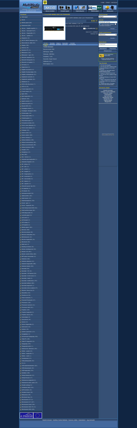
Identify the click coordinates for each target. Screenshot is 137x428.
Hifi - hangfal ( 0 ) (26, 171)
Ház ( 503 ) (24, 154)
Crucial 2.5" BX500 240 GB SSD (107, 73)
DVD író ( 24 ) (25, 86)
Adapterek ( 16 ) (26, 38)
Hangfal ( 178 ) (25, 149)
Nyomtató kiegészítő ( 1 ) (28, 285)
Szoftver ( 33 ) (25, 329)
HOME (102, 2)
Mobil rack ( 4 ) (25, 244)
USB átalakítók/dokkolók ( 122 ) (29, 365)
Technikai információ (52, 44)
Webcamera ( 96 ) (26, 394)
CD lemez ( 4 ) (25, 64)
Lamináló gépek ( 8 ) (27, 215)
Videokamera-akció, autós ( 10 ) (29, 382)
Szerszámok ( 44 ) (26, 319)
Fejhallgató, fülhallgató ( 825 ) (29, 110)
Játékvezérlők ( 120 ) (27, 195)
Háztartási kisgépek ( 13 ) (28, 161)
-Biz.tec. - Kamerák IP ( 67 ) (28, 30)
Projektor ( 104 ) (26, 309)
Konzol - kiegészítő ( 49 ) (28, 205)
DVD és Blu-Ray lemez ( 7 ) (28, 84)
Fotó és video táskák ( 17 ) (28, 127)
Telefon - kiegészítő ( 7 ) (28, 353)
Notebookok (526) (26, 25)
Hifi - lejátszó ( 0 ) (26, 181)
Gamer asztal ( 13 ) (26, 132)
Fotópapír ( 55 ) (25, 130)
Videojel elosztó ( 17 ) (27, 377)
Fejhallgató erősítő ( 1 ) (27, 108)
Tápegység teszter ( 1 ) (27, 346)
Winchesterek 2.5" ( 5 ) (27, 399)
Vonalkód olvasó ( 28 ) (27, 392)
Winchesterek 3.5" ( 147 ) (28, 402)
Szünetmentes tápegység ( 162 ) (30, 336)
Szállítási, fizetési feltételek (108, 92)
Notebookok (110, 11)
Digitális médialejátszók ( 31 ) (29, 74)
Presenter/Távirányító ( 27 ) (28, 300)
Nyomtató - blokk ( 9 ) (27, 278)
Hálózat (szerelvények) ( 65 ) (29, 144)
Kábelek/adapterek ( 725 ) (28, 200)
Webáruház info (108, 99)
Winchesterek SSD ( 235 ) (28, 409)
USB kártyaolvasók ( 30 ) (28, 368)
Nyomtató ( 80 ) (25, 268)
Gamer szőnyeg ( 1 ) (27, 137)
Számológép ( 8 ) (26, 317)
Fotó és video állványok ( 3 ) (29, 125)
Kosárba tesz (92, 28)
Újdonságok (25, 17)
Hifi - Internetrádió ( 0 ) (27, 178)
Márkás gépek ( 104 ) (27, 227)
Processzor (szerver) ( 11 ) (28, 305)
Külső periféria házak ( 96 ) (28, 210)
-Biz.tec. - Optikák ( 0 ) (27, 35)
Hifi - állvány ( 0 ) (26, 164)
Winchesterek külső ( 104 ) (28, 404)
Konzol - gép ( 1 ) (26, 203)
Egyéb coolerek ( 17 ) (27, 101)
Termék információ (45, 44)
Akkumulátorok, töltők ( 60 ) (28, 42)
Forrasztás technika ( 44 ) (28, 123)
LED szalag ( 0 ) (26, 222)
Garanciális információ (65, 44)
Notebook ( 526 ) (26, 258)
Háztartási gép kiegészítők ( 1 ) (29, 159)
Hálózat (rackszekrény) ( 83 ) (29, 142)
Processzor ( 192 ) (26, 302)
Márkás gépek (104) (27, 22)
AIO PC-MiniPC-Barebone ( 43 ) (30, 40)
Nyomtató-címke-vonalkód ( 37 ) (30, 288)
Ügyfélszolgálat (108, 100)
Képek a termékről (58, 44)
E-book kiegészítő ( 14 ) (27, 89)
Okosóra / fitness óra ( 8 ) (28, 290)
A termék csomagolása (72, 44)
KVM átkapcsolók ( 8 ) (27, 212)
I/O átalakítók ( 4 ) (26, 188)
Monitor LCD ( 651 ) (26, 251)
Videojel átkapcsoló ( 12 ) (28, 375)
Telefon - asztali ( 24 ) (27, 351)
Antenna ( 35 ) (25, 47)
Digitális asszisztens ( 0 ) (28, 69)
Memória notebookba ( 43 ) (28, 234)
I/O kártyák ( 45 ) (26, 191)
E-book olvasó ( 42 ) (27, 91)
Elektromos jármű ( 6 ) (27, 103)
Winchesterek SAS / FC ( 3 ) (29, 406)
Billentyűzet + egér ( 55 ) (28, 55)
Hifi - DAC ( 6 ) (25, 166)
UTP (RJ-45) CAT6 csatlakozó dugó (108, 66)
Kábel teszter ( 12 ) (26, 198)
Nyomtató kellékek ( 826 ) (28, 283)
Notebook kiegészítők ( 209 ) (29, 263)
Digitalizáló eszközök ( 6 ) (28, 76)
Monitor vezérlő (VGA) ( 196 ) (29, 254)
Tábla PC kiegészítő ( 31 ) (28, 341)
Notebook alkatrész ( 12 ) (28, 261)
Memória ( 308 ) (26, 229)
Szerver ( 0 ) (25, 322)
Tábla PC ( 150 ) (26, 339)
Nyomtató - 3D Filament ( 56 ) (29, 273)
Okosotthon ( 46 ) (26, 292)
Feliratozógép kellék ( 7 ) (28, 115)
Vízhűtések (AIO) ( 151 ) (28, 387)
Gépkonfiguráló (80, 11)
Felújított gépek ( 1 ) (27, 118)
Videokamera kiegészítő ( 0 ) (29, 380)
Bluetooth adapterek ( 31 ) (28, 57)
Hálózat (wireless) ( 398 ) (28, 147)
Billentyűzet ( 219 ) (26, 52)
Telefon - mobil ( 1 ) (26, 356)
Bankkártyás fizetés (108, 97)
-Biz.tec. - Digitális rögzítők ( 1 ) (29, 28)
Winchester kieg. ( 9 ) (27, 397)
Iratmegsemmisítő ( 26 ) (27, 193)
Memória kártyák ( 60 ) (27, 232)
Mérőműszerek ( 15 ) (27, 237)
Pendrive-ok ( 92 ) (26, 295)
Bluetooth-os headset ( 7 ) (28, 62)
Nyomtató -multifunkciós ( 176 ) (29, 280)
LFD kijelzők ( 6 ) (26, 224)
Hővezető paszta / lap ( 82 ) (28, 186)
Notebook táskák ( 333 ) (28, 266)
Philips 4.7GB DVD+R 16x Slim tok (108, 79)
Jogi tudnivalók (108, 96)
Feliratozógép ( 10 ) (26, 113)
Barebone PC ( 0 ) (26, 50)
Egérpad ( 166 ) (25, 98)
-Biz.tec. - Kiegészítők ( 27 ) (28, 33)
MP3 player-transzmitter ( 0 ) (29, 256)
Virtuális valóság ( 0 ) (27, 385)
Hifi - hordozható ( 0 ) (27, 176)
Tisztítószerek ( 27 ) (26, 358)
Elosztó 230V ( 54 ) (26, 106)
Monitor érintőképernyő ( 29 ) (29, 249)
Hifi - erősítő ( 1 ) (26, 169)
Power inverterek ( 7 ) (27, 297)
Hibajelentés (108, 101)
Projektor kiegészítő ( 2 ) (28, 312)
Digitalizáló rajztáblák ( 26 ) (28, 79)
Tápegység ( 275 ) (26, 343)
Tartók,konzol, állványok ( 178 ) (29, 348)
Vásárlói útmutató (108, 90)
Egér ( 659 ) (25, 93)
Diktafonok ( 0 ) (25, 81)
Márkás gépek (95, 11)
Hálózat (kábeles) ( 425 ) (28, 140)
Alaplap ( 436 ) (25, 45)
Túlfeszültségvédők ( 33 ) (28, 360)
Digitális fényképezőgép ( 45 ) (29, 72)
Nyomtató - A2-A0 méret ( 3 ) (29, 275)
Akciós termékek (50, 11)
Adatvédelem (107, 94)
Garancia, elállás (107, 93)
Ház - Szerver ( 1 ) (26, 157)
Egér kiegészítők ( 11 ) (27, 96)
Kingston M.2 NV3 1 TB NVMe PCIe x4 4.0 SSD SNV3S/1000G (107, 84)
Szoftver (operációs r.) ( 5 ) (28, 331)
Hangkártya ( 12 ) (26, 152)
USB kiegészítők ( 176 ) (27, 370)
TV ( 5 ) (23, 363)
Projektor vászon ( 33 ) (27, 314)
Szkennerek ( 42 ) (26, 326)
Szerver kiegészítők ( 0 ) (28, 324)
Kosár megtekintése (108, 54)
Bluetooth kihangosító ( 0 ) (28, 59)
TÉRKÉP (108, 2)
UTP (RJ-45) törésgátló (105, 65)
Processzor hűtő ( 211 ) (27, 307)
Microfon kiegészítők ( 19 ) (28, 239)
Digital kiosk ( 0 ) (26, 67)
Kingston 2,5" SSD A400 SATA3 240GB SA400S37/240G (107, 71)
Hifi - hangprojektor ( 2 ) (27, 174)
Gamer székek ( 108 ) (27, 135)
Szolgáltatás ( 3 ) (26, 334)
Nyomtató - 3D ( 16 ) (27, 271)
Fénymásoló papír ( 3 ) (27, 120)
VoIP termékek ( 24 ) (27, 389)
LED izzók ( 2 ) (25, 217)
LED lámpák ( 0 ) (26, 220)
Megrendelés (107, 55)
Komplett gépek (65, 11)
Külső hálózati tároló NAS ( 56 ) (29, 207)
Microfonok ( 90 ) (26, 241)
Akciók (23, 19)
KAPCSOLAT (114, 2)
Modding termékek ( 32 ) (28, 246)
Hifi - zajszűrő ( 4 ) (26, 183)
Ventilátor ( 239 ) (26, 373)
